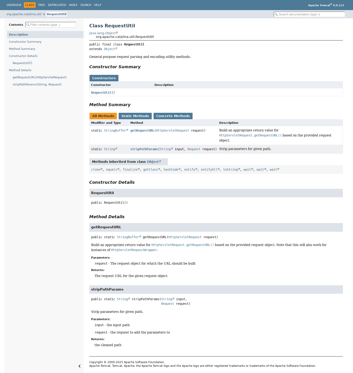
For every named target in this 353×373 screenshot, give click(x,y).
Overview (14, 5)
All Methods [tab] (103, 116)
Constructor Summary (25, 41)
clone (95, 169)
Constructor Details (23, 56)
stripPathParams (144, 149)
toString (230, 169)
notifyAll (209, 169)
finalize (130, 169)
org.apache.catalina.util (24, 14)
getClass (150, 169)
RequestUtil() (22, 63)
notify (189, 169)
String (109, 149)
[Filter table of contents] (50, 25)
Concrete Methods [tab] (173, 116)
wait (247, 169)
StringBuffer (115, 130)
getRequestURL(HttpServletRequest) (40, 77)
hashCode (171, 169)
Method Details (20, 70)
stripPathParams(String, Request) (37, 84)
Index (73, 5)
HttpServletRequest (172, 130)
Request (194, 149)
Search (85, 5)
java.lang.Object (102, 33)
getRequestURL (142, 130)
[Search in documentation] (309, 14)
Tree (41, 5)
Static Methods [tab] (135, 116)
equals (111, 169)
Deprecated (57, 5)
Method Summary (22, 49)
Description (18, 34)
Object (109, 49)
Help (97, 5)
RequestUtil (56, 14)
